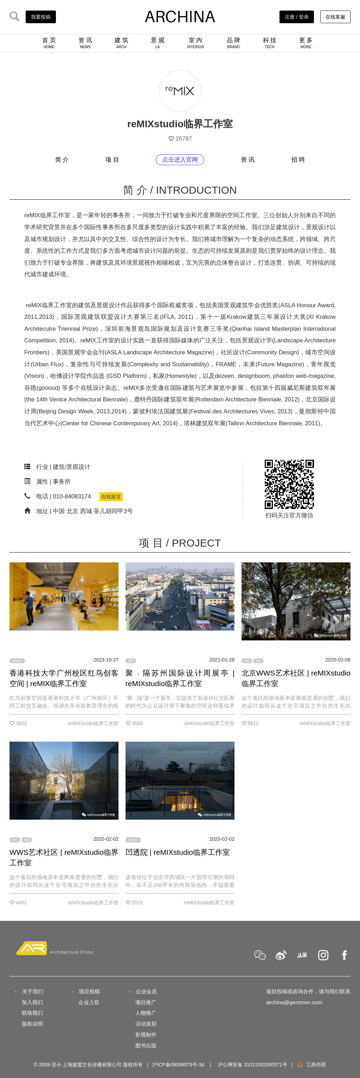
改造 (246, 660)
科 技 (270, 43)
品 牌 (233, 43)
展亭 (130, 660)
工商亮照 (311, 1064)
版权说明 (32, 1024)
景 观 (158, 43)
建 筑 (121, 43)
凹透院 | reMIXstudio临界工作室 (178, 852)
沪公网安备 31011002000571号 (252, 1064)
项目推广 (145, 1002)
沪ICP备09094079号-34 (178, 1064)
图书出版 (145, 1045)
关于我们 (32, 991)
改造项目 (133, 840)
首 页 (49, 43)
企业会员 (146, 991)
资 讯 (85, 43)
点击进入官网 (180, 159)
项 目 (112, 159)
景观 (258, 660)
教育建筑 (17, 660)
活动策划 (145, 1024)
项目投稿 (89, 991)
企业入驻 (88, 1002)
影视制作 (145, 1035)
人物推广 (145, 1013)
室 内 (195, 43)
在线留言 (111, 496)
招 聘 (298, 159)
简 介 (62, 159)
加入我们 (32, 1002)
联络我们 (32, 1013)
